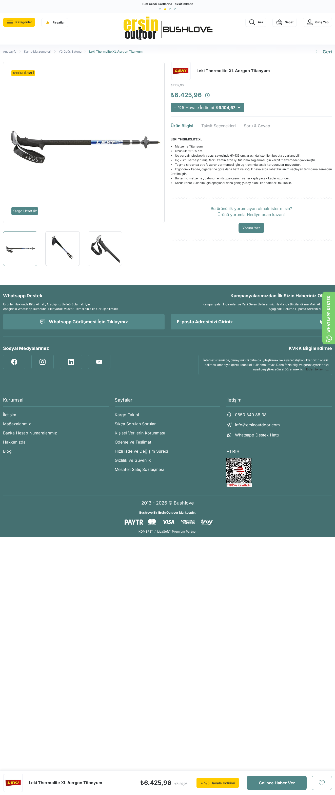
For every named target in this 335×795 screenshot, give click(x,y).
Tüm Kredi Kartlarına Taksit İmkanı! (167, 4)
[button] (160, 9)
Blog (7, 451)
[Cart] (284, 22)
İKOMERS (145, 531)
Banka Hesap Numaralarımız (30, 432)
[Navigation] (19, 22)
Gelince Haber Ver (277, 782)
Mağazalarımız (17, 423)
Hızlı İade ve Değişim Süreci (141, 451)
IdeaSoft (163, 531)
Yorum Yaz (251, 228)
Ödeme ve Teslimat (133, 442)
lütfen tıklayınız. (317, 369)
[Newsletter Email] (251, 321)
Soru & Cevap (257, 125)
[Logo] (167, 28)
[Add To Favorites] (322, 783)
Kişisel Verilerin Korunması (140, 432)
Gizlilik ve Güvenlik (133, 460)
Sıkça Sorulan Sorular (135, 423)
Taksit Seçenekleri (218, 125)
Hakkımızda (14, 442)
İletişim (9, 414)
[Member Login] (317, 22)
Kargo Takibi (127, 414)
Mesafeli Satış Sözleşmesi (139, 469)
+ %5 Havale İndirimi (207, 107)
